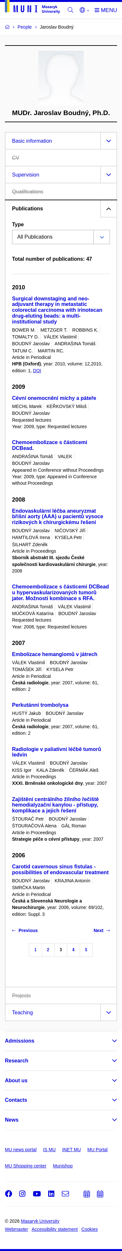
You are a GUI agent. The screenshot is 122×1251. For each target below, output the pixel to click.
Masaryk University (40, 1221)
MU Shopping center (26, 1165)
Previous (25, 930)
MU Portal (97, 1149)
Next (102, 930)
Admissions (19, 1041)
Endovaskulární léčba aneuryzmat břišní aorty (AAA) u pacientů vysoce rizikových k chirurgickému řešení (57, 516)
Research (16, 1060)
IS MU (49, 1149)
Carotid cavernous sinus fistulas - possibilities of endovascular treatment (60, 869)
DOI (37, 370)
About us (16, 1080)
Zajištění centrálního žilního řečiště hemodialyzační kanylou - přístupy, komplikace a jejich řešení (55, 805)
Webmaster (16, 1229)
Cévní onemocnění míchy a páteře (54, 398)
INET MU (71, 1149)
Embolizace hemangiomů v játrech (54, 654)
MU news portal (20, 1149)
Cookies (89, 1229)
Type (18, 224)
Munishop (63, 1165)
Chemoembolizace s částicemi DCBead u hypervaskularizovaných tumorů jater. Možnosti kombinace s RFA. (60, 592)
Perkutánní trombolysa (40, 705)
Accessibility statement (55, 1229)
